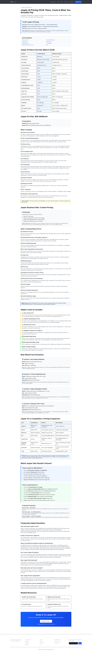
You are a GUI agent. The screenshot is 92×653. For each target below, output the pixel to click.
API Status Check (57, 641)
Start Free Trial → (46, 621)
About (41, 639)
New (58, 1)
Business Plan (24, 41)
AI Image (26, 644)
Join (80, 643)
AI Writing (27, 641)
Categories (53, 1)
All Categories (27, 639)
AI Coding (27, 642)
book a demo (41, 624)
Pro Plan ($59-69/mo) (50, 39)
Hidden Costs (48, 41)
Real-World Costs (25, 43)
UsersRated (56, 642)
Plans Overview (25, 39)
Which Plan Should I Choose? (27, 44)
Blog (61, 1)
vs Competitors (49, 43)
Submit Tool (78, 1)
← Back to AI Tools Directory (26, 7)
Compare (66, 1)
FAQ (47, 44)
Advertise (71, 1)
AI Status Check (57, 639)
